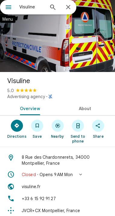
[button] (57, 175)
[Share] (98, 128)
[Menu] (8, 8)
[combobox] (31, 6)
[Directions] (17, 128)
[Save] (37, 128)
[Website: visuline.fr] (57, 187)
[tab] (28, 108)
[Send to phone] (78, 131)
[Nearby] (57, 128)
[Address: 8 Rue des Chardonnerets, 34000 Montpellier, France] (57, 160)
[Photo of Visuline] (57, 36)
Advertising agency (26, 96)
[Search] (53, 8)
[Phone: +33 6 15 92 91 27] (57, 199)
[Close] (68, 7)
